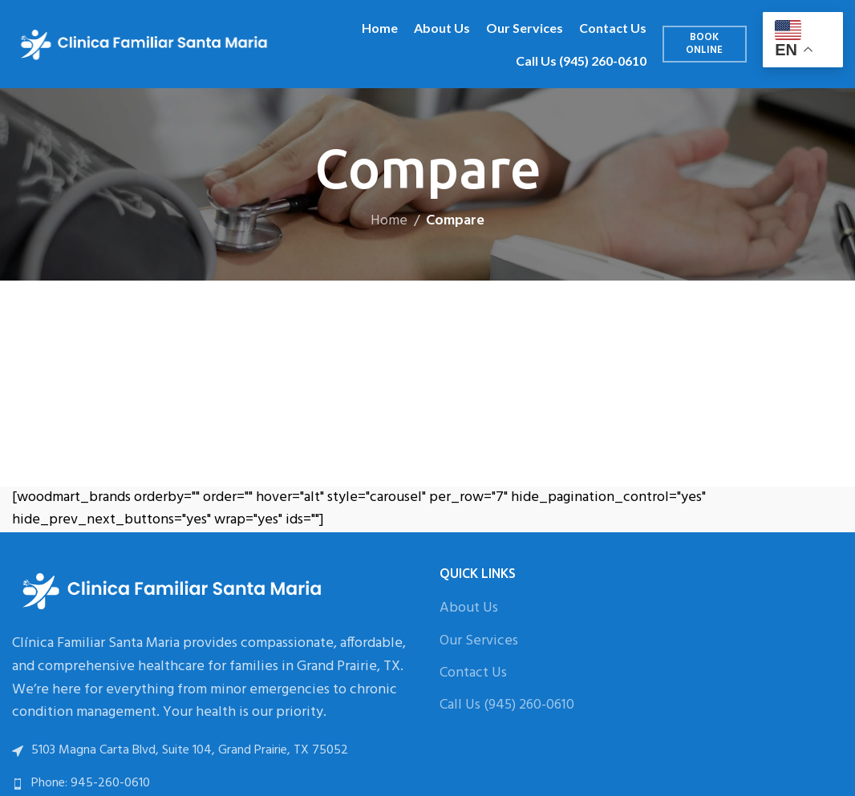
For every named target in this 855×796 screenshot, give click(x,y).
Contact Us (473, 673)
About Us (469, 608)
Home (389, 220)
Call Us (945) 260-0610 (507, 705)
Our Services (479, 641)
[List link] (213, 784)
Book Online (704, 44)
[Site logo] (144, 44)
